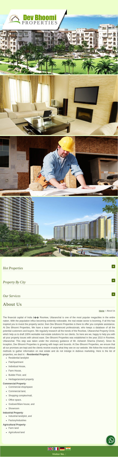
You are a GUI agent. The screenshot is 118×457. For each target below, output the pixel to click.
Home (101, 311)
